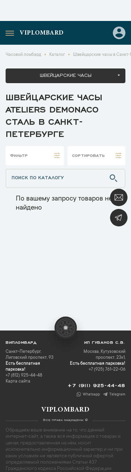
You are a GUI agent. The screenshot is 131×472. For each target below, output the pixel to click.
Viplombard (42, 33)
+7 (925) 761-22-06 (107, 369)
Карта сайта (18, 381)
